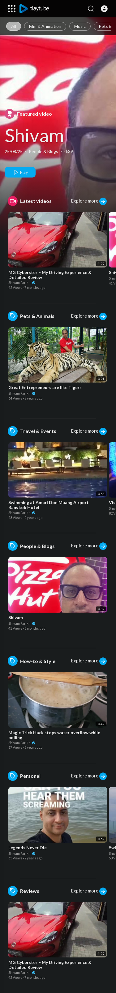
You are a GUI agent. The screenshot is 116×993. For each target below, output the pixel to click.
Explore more (89, 201)
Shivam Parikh (22, 282)
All (13, 26)
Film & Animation (45, 26)
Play (20, 172)
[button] (104, 8)
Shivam (34, 135)
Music (80, 26)
